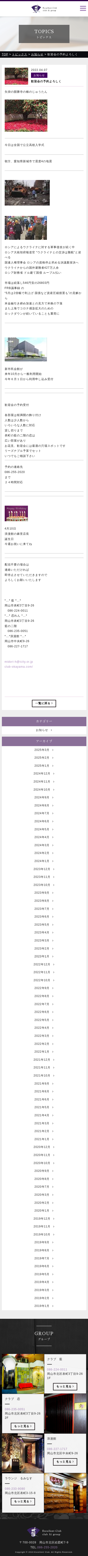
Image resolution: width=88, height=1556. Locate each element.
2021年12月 (44, 1069)
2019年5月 (44, 1283)
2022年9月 (44, 997)
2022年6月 (44, 1021)
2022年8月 (44, 1005)
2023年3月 (44, 950)
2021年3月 (44, 1133)
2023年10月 (44, 894)
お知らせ (44, 739)
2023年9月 (44, 902)
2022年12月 (44, 974)
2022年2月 (44, 1053)
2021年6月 (44, 1109)
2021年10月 (44, 1085)
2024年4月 (44, 847)
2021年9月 (44, 1093)
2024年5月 (44, 839)
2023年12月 (44, 878)
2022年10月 (44, 989)
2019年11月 (44, 1236)
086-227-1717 (57, 1458)
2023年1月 (44, 966)
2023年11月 (44, 886)
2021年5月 (44, 1117)
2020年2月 (44, 1212)
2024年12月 (44, 783)
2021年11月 (44, 1077)
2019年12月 (44, 1228)
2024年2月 (44, 862)
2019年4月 (44, 1291)
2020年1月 (44, 1220)
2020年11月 (44, 1164)
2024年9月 (44, 807)
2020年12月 (44, 1156)
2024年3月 (44, 854)
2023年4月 (44, 942)
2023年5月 (44, 934)
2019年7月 (44, 1268)
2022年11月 (44, 982)
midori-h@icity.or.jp (19, 662)
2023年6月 (44, 926)
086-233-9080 (15, 1498)
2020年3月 (44, 1204)
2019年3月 (44, 1299)
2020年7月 (44, 1196)
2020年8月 (44, 1188)
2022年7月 (44, 1013)
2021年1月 (44, 1148)
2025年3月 (44, 759)
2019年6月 (44, 1276)
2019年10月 (44, 1244)
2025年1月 (44, 775)
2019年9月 (44, 1252)
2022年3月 (44, 1045)
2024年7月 (44, 823)
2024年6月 (44, 831)
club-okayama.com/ (19, 667)
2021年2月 (44, 1141)
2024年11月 (44, 791)
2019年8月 (44, 1260)
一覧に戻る (44, 703)
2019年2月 (44, 1307)
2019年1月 (44, 1315)
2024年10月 (44, 799)
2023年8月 (44, 910)
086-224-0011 (57, 1379)
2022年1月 (44, 1061)
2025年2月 (44, 767)
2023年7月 (44, 918)
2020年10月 (44, 1172)
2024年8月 (44, 815)
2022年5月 (44, 1029)
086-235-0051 (15, 1418)
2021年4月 (44, 1124)
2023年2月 (44, 958)
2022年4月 (44, 1037)
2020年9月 (44, 1180)
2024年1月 (44, 870)
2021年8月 (44, 1101)
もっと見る (65, 1396)
